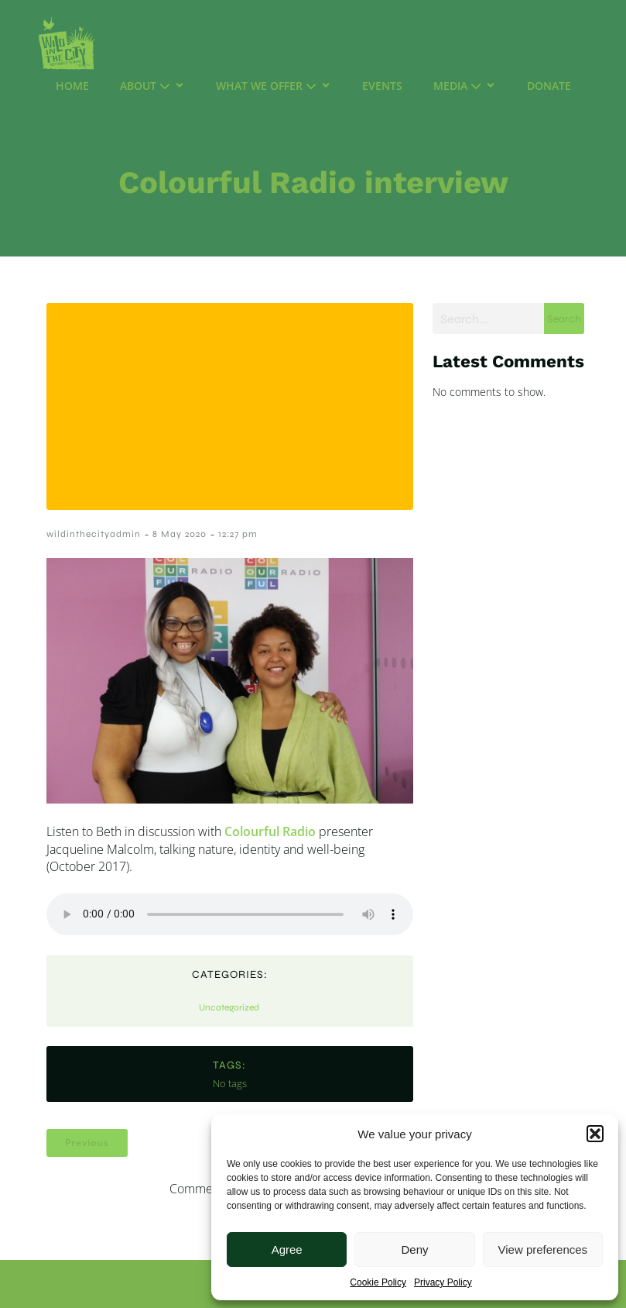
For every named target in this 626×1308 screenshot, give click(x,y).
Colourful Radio (270, 831)
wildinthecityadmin (93, 533)
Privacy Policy (443, 1282)
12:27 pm (238, 533)
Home (72, 85)
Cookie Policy (378, 1282)
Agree (287, 1249)
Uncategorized (229, 1007)
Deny (414, 1249)
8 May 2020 (179, 533)
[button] (595, 1133)
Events (382, 85)
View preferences (543, 1249)
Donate (549, 85)
